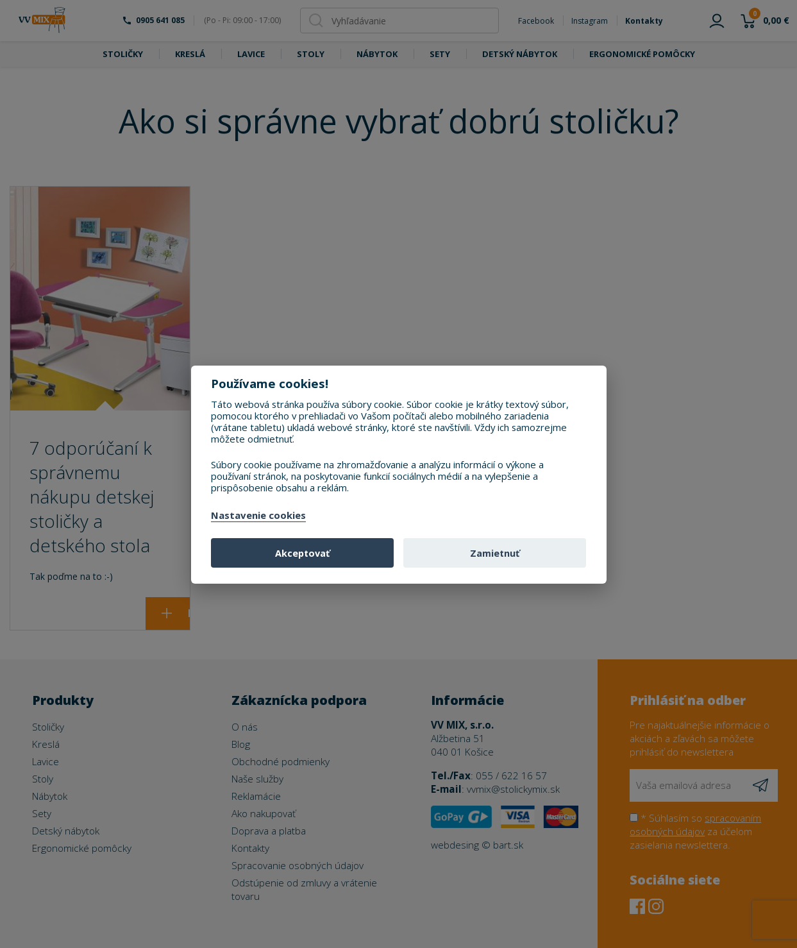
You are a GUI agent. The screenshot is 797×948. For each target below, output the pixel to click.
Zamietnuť (494, 553)
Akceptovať (302, 553)
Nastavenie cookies (258, 515)
